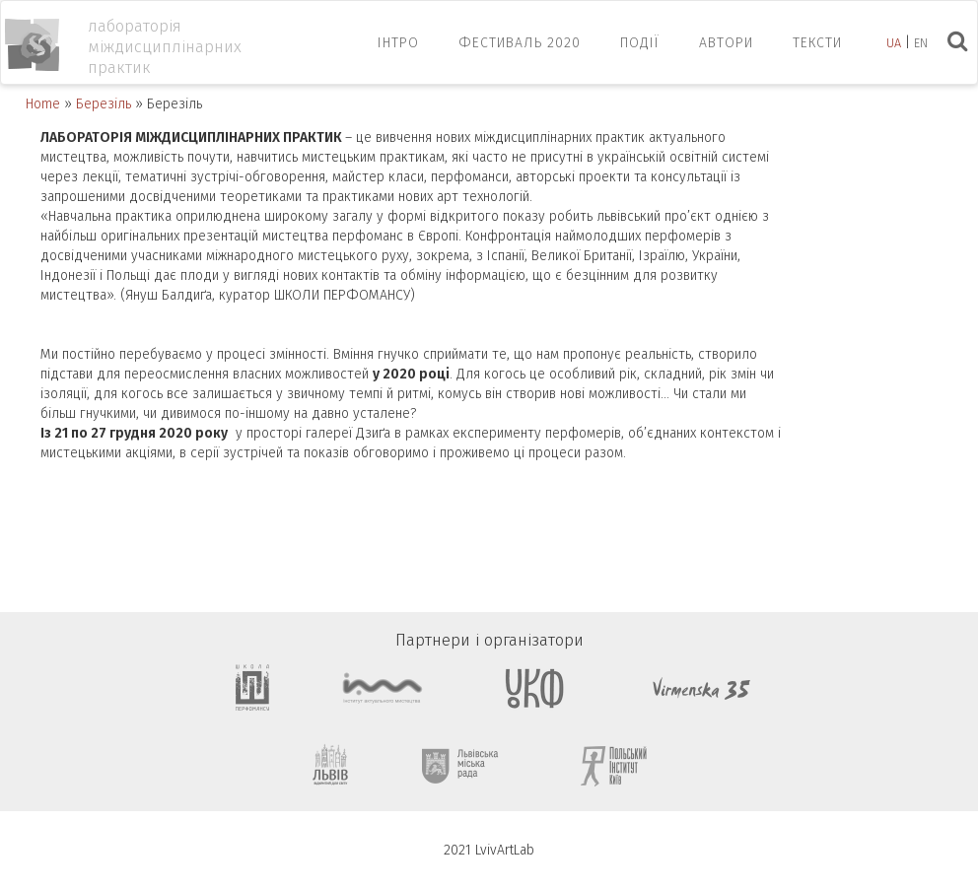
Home (43, 104)
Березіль (103, 104)
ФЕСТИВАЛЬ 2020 (519, 42)
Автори (726, 42)
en (921, 42)
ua (893, 42)
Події (640, 42)
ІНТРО (398, 42)
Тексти (817, 42)
